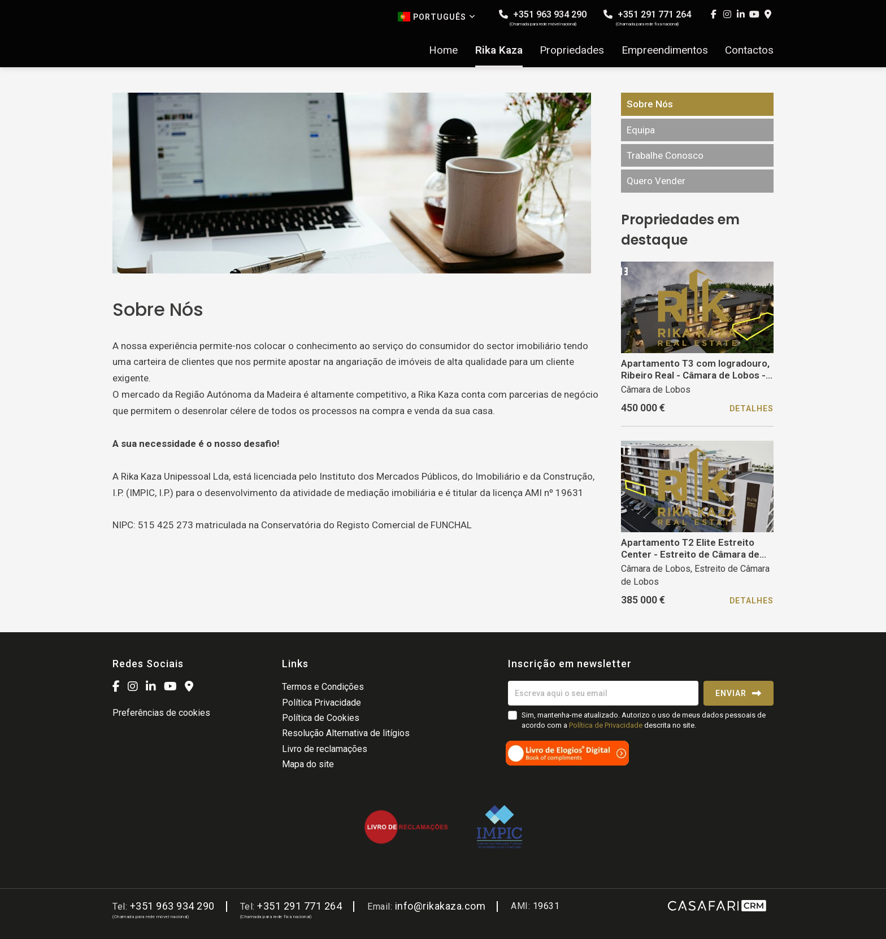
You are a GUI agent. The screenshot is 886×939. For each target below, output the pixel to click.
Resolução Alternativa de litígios (346, 733)
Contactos (749, 50)
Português (437, 16)
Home (443, 50)
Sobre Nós (650, 104)
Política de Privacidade (606, 725)
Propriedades (572, 50)
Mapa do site (308, 764)
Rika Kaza (499, 50)
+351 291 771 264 (647, 18)
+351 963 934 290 (543, 18)
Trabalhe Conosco (665, 155)
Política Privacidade (321, 702)
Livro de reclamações (324, 749)
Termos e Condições (323, 686)
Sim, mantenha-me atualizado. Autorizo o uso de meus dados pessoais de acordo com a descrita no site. (644, 720)
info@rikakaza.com (440, 906)
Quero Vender (656, 180)
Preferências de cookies (161, 712)
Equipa (641, 130)
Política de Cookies (320, 717)
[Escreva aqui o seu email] (603, 693)
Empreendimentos (665, 50)
